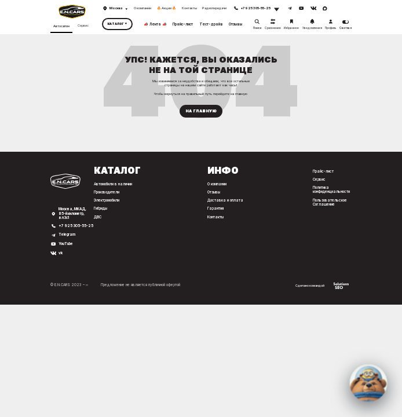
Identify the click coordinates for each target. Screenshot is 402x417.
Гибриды (100, 208)
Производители (106, 192)
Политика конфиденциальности (331, 189)
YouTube (66, 244)
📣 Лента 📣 (155, 24)
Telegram (67, 235)
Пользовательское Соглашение (330, 202)
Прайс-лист (183, 24)
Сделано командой (322, 285)
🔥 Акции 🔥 (166, 8)
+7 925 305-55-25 (76, 226)
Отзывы (235, 24)
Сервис (83, 25)
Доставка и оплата (225, 200)
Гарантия (215, 208)
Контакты (189, 8)
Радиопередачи (214, 8)
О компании (142, 8)
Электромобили (106, 200)
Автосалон (61, 26)
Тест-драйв (211, 24)
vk (61, 253)
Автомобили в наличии (113, 184)
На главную (201, 111)
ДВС (97, 217)
